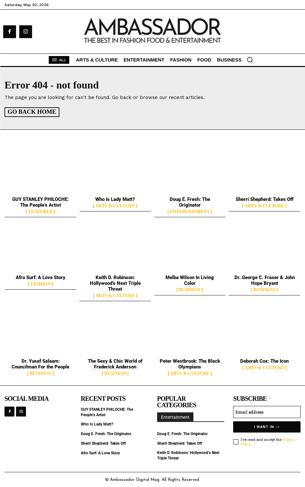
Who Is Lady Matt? (115, 199)
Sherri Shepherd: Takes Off (264, 199)
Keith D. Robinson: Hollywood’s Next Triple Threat (115, 282)
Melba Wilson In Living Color (189, 279)
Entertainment (190, 211)
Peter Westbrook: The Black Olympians (190, 363)
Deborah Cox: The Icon (264, 360)
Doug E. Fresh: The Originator (190, 202)
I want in (267, 426)
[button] (249, 59)
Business (190, 289)
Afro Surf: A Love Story (40, 277)
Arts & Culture (115, 205)
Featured (40, 211)
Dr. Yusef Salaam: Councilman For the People (40, 363)
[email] (267, 411)
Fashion (40, 283)
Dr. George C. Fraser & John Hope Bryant (264, 279)
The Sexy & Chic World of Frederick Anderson (115, 363)
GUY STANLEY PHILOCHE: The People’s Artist (40, 202)
